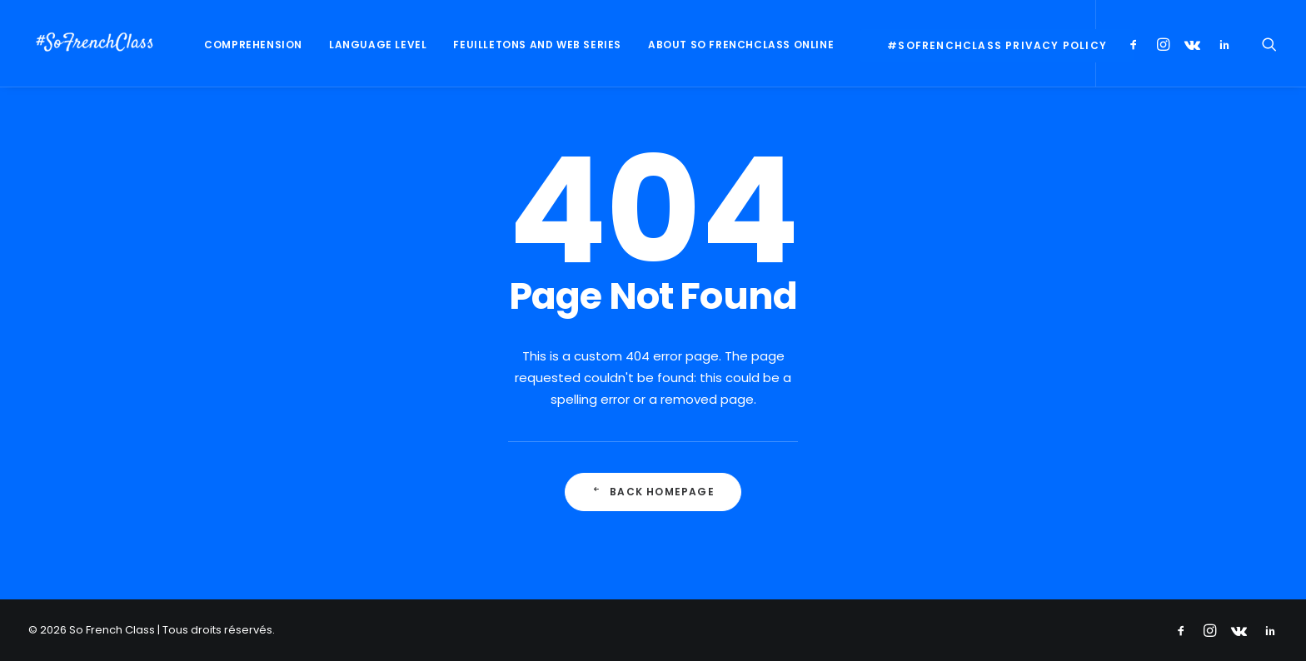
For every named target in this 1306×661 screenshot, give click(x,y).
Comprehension (253, 44)
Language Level (377, 44)
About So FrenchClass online (741, 44)
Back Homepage (653, 492)
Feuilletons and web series (537, 44)
